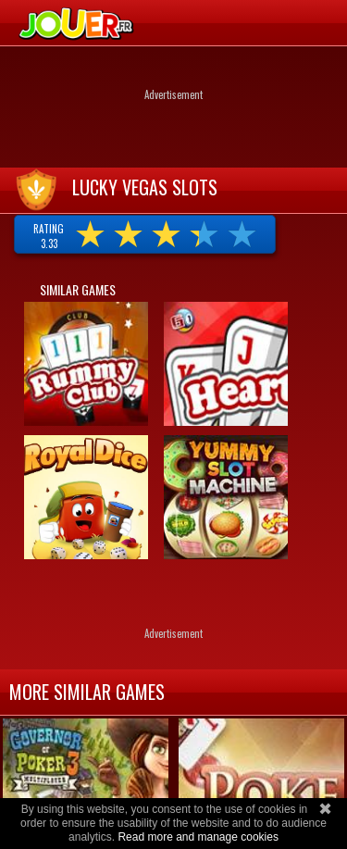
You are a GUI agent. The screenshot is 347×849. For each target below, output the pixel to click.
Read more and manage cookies (198, 836)
